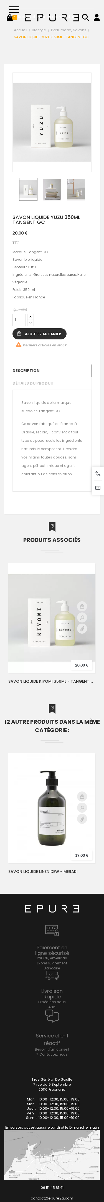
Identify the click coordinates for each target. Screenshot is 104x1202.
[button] (9, 17)
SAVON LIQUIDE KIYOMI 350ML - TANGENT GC (51, 681)
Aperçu (82, 617)
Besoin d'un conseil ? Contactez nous (52, 1052)
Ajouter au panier (43, 334)
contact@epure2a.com (52, 1198)
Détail (82, 629)
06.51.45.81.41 (52, 1187)
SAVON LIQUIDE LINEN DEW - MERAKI (43, 871)
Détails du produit (33, 383)
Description (26, 370)
